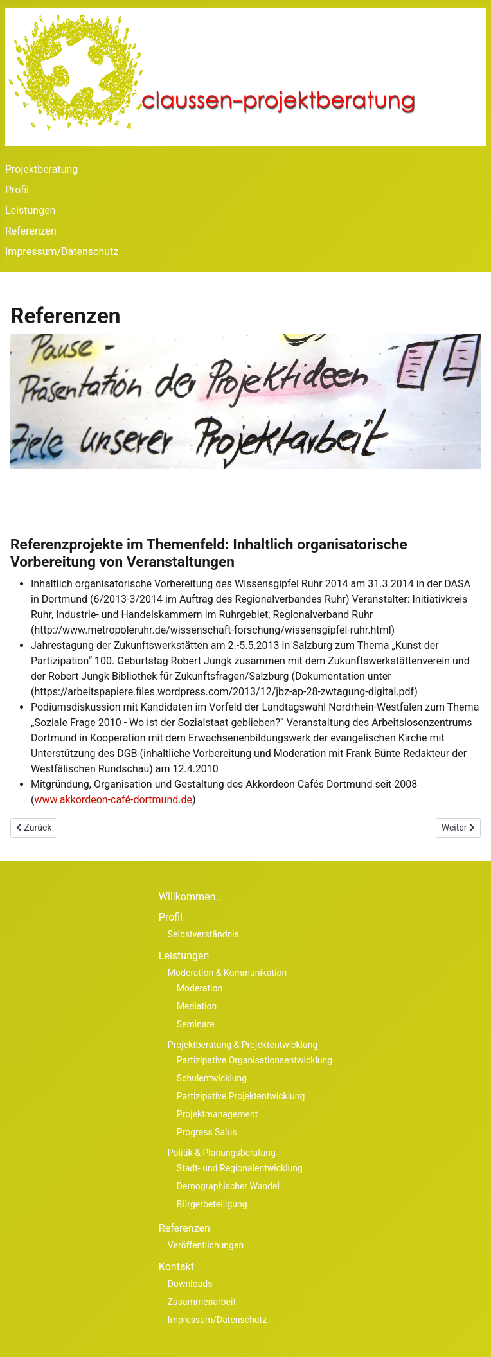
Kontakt (176, 1267)
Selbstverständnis (203, 934)
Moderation (199, 988)
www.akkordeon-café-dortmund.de (113, 800)
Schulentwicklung (212, 1078)
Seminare (196, 1024)
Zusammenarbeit (202, 1302)
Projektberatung (41, 169)
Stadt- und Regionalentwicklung (240, 1168)
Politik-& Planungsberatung (222, 1153)
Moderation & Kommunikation (227, 973)
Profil (17, 190)
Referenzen (31, 231)
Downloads (190, 1284)
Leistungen (30, 210)
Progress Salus (207, 1132)
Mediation (197, 1006)
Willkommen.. (190, 897)
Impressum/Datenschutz (61, 251)
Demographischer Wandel (228, 1186)
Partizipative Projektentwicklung (241, 1096)
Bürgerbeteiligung (212, 1204)
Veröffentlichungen (206, 1245)
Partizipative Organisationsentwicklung (254, 1060)
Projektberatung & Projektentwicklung (242, 1045)
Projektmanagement (217, 1114)
